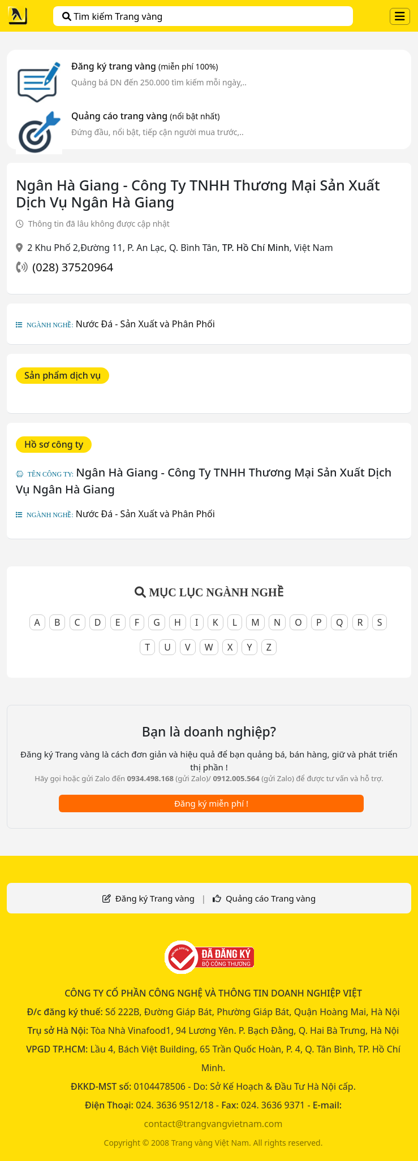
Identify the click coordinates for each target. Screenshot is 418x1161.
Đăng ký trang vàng (144, 66)
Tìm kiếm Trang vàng (112, 16)
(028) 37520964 (72, 267)
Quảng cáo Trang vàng (271, 898)
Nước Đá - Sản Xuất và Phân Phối (145, 324)
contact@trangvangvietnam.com (213, 1123)
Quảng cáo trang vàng (145, 116)
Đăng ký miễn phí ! (211, 803)
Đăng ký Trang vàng (155, 898)
